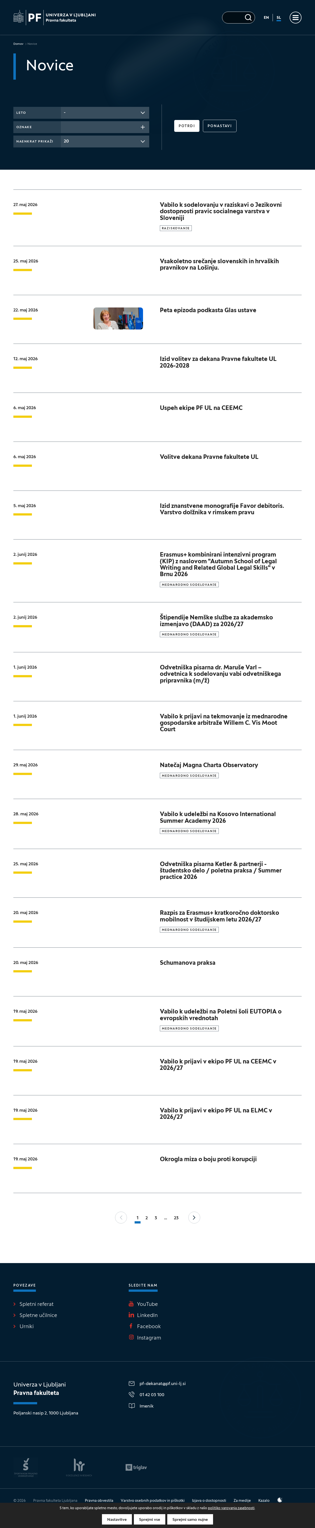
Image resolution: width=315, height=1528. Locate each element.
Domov (18, 44)
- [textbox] (65, 113)
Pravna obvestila (99, 1501)
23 (176, 1218)
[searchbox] (65, 126)
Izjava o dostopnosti (209, 1501)
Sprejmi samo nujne (190, 1520)
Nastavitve (117, 1520)
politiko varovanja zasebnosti (231, 1508)
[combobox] (105, 113)
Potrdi (187, 126)
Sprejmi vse (149, 1520)
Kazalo (263, 1501)
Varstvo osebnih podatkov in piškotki (153, 1501)
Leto (21, 113)
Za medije (242, 1501)
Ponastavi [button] (220, 126)
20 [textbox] (66, 141)
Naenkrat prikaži (34, 141)
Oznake (24, 127)
